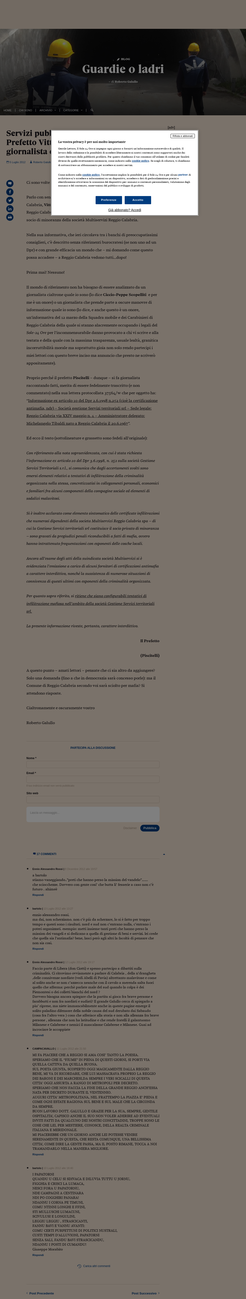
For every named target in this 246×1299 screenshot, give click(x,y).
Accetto (137, 199)
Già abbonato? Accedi (124, 210)
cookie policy (140, 160)
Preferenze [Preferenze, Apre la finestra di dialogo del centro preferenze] (109, 199)
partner (183, 174)
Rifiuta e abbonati (183, 136)
